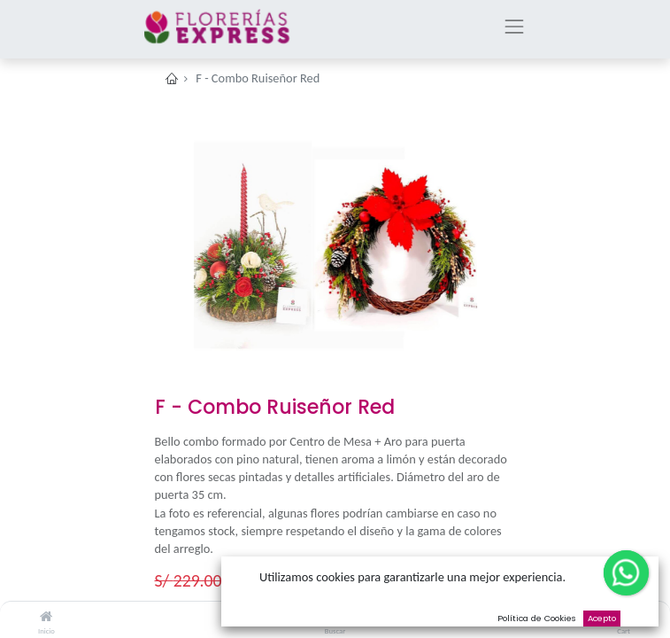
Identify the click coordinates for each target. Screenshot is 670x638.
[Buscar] (335, 617)
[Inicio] (46, 617)
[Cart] (623, 617)
